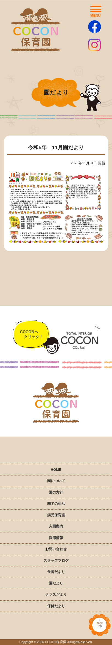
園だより (56, 583)
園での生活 (56, 503)
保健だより (56, 606)
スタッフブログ (56, 560)
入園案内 (56, 526)
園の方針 (56, 492)
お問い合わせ (56, 549)
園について (56, 481)
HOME (56, 470)
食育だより (56, 572)
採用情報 (56, 538)
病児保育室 (56, 515)
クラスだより (56, 594)
